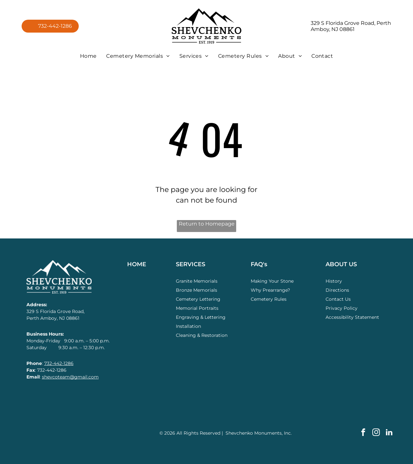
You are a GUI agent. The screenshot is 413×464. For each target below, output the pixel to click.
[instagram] (376, 433)
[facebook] (363, 433)
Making (259, 281)
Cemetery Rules (269, 299)
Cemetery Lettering (198, 299)
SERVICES (190, 264)
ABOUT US (341, 264)
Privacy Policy (342, 308)
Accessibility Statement (352, 317)
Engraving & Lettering (201, 317)
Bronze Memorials (196, 290)
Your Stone (281, 281)
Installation (188, 326)
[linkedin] (389, 433)
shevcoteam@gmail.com (70, 377)
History (334, 281)
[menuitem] (88, 56)
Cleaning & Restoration (201, 335)
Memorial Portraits (197, 308)
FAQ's (259, 264)
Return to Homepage (207, 224)
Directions (337, 290)
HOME (136, 264)
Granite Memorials (196, 281)
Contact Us (338, 299)
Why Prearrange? (270, 290)
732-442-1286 (59, 363)
